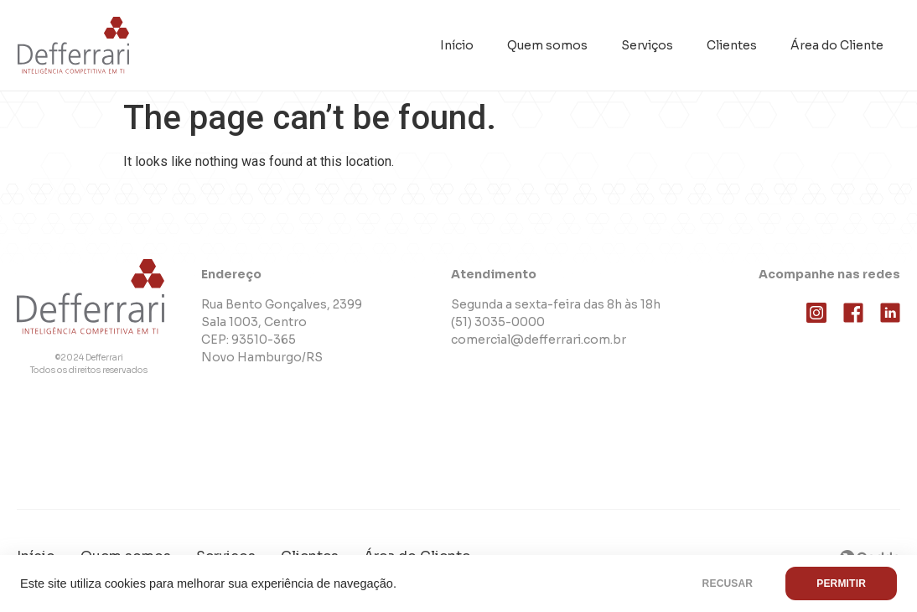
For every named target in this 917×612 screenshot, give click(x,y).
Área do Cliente (836, 45)
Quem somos (547, 45)
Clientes (732, 45)
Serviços (647, 45)
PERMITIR (841, 583)
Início (457, 45)
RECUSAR (728, 583)
